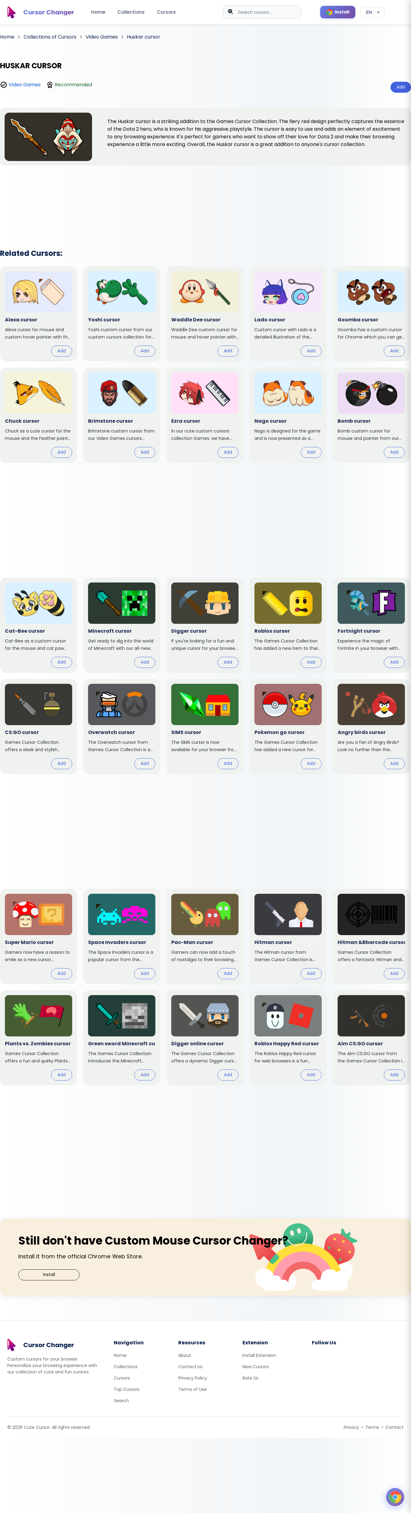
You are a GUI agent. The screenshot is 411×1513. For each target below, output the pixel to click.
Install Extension (259, 1355)
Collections (131, 12)
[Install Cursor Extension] (337, 12)
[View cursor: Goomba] (371, 313)
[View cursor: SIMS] (204, 726)
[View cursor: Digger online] (204, 1037)
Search (121, 1401)
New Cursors (256, 1367)
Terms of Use (192, 1389)
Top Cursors (126, 1389)
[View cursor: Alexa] (38, 313)
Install (49, 1275)
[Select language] (372, 12)
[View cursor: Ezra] (204, 415)
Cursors (166, 12)
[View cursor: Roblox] (288, 625)
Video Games (25, 84)
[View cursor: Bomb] (371, 415)
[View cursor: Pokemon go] (288, 726)
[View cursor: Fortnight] (371, 625)
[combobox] (262, 12)
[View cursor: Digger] (204, 625)
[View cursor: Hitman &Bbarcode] (371, 936)
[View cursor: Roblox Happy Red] (288, 1037)
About (184, 1355)
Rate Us (250, 1378)
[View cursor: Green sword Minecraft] (121, 1037)
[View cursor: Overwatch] (121, 726)
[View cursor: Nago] (288, 415)
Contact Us (190, 1367)
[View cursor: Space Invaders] (121, 936)
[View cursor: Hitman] (288, 936)
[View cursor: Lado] (288, 313)
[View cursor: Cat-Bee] (38, 625)
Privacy (351, 1427)
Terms (372, 1427)
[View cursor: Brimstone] (121, 415)
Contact (395, 1427)
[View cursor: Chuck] (38, 415)
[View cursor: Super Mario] (38, 936)
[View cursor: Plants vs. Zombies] (38, 1037)
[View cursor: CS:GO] (38, 726)
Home (98, 12)
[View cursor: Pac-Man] (204, 936)
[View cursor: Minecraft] (121, 625)
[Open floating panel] (395, 1497)
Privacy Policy (192, 1378)
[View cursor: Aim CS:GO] (371, 1037)
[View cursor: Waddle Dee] (204, 313)
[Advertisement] (205, 199)
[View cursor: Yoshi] (121, 313)
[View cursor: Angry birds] (371, 726)
